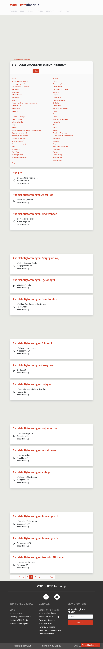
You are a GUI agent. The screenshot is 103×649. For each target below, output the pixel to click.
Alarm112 (13, 11)
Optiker (55, 130)
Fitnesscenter (16, 108)
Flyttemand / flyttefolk (60, 108)
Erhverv (30, 11)
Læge (13, 125)
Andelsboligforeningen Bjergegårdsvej (36, 258)
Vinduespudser (58, 157)
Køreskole (56, 122)
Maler (55, 125)
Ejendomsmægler (59, 100)
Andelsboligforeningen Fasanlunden (35, 299)
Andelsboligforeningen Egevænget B (35, 279)
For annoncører (16, 613)
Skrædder (56, 141)
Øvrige (14, 163)
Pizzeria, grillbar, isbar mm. (20, 136)
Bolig (22, 11)
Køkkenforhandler (17, 122)
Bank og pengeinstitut (19, 84)
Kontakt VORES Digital (19, 620)
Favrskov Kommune (47, 627)
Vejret (68, 11)
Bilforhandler (57, 87)
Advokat (14, 78)
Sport (60, 11)
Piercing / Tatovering (60, 133)
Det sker (40, 11)
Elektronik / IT (16, 106)
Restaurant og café (18, 141)
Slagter (55, 144)
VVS (13, 160)
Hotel (55, 116)
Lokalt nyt (50, 11)
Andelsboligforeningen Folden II (32, 343)
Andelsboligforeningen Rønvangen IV (35, 538)
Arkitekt (55, 78)
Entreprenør (57, 106)
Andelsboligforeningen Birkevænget (35, 213)
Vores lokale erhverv (47, 613)
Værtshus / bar (57, 160)
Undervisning (57, 155)
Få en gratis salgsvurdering (50, 630)
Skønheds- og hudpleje (19, 144)
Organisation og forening (20, 133)
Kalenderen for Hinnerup (49, 617)
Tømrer (55, 152)
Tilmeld (80, 623)
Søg (36, 71)
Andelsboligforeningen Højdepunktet (35, 428)
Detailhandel (16, 97)
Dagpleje (56, 95)
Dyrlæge (14, 100)
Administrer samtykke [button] (19, 623)
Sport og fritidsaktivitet (60, 146)
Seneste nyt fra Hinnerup (49, 610)
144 (51, 577)
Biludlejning (15, 89)
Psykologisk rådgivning (19, 138)
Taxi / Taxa (15, 152)
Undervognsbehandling (19, 157)
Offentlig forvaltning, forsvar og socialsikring (26, 130)
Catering (56, 92)
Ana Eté (17, 172)
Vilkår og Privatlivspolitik (20, 617)
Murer (55, 127)
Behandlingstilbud (59, 84)
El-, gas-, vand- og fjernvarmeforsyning (24, 103)
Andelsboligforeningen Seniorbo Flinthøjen (39, 557)
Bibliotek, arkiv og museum (20, 87)
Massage (14, 127)
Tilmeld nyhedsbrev (90, 645)
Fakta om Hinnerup (47, 620)
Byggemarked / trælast (60, 89)
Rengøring (56, 138)
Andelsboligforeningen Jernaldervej (35, 450)
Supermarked (16, 149)
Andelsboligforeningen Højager (32, 384)
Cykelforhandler (17, 95)
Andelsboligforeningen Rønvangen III (35, 516)
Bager (55, 81)
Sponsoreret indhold (47, 634)
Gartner (55, 114)
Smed (13, 146)
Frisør (13, 114)
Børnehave (15, 92)
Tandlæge (56, 149)
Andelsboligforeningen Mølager (32, 472)
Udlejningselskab (17, 155)
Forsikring (15, 111)
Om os (12, 610)
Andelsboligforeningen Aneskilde (33, 194)
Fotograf (56, 111)
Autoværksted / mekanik (20, 81)
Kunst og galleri (17, 119)
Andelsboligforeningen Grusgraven (34, 365)
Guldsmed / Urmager (18, 116)
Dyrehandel (57, 97)
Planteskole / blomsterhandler (63, 136)
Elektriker (56, 103)
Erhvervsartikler (45, 623)
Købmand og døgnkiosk (60, 119)
